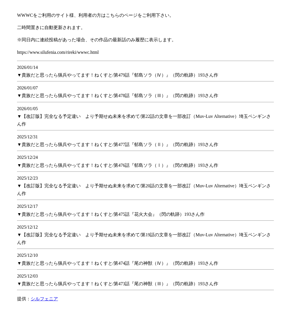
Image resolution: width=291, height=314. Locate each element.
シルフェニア (44, 298)
